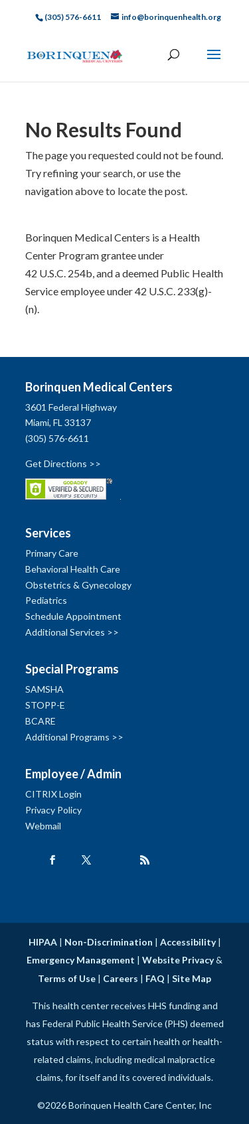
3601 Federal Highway (71, 407)
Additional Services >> (72, 632)
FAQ (155, 978)
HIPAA (43, 942)
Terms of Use (67, 978)
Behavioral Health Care (72, 569)
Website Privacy (178, 959)
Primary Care (51, 553)
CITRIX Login (53, 794)
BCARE (40, 721)
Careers (120, 978)
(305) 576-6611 (57, 438)
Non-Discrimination (108, 942)
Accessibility (188, 942)
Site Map (191, 978)
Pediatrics (46, 600)
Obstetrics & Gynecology (78, 585)
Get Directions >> (63, 463)
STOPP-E (45, 705)
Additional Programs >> (74, 736)
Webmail (43, 825)
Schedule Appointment (73, 616)
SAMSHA (44, 689)
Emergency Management (81, 959)
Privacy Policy (53, 809)
